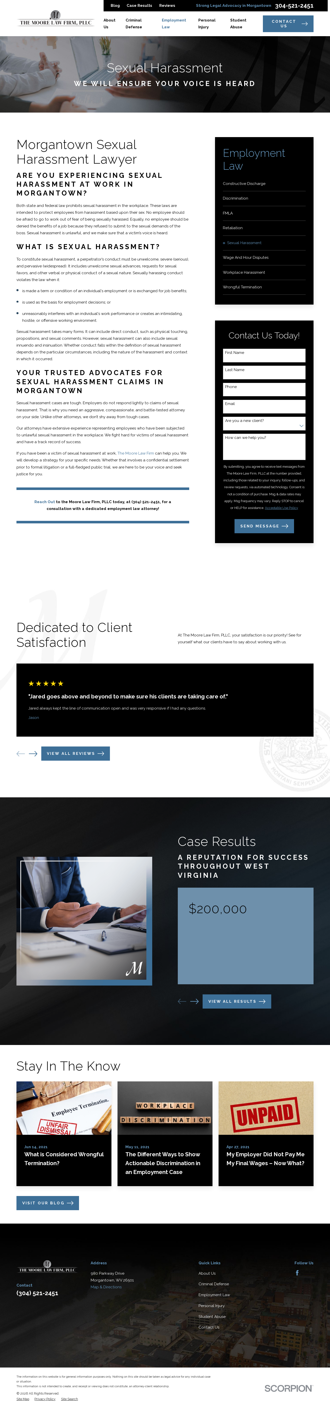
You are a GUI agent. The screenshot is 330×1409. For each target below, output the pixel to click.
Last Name (234, 370)
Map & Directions (106, 1287)
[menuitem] (264, 184)
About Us (207, 1273)
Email (230, 403)
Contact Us (290, 23)
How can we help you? (245, 437)
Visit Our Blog (47, 1203)
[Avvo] (308, 1272)
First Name (234, 352)
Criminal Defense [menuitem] (134, 23)
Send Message (264, 526)
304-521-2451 (294, 6)
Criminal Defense (214, 1284)
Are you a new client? (244, 420)
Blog (115, 5)
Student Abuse (212, 1316)
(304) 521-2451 (37, 1293)
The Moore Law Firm (136, 453)
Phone (231, 387)
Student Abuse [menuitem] (238, 23)
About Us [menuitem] (109, 23)
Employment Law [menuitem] (174, 23)
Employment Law (214, 1295)
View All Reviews (75, 753)
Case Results (139, 5)
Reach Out (44, 502)
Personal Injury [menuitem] (207, 23)
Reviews (167, 5)
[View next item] (33, 754)
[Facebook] (297, 1272)
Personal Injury (212, 1306)
